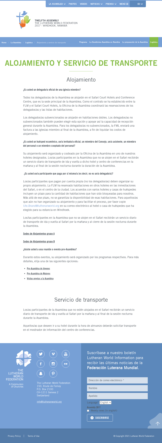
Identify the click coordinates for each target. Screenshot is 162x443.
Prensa (110, 4)
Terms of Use (33, 436)
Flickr (66, 364)
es (139, 4)
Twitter (41, 354)
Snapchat (41, 374)
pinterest (53, 374)
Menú (124, 4)
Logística (29, 42)
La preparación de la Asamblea (135, 42)
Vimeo (53, 354)
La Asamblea (56, 4)
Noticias (95, 4)
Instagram (53, 364)
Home (4, 42)
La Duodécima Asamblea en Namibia (104, 42)
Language (93, 402)
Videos (83, 4)
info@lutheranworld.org (49, 401)
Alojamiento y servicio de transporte (51, 42)
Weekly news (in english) (104, 410)
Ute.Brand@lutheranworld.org (41, 205)
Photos (73, 4)
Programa (83, 42)
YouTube (66, 354)
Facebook (41, 364)
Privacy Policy (14, 436)
